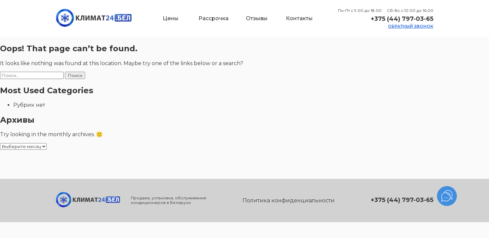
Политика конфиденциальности (289, 200)
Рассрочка (213, 18)
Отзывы (257, 18)
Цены (171, 18)
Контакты (299, 18)
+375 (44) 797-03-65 (402, 18)
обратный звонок (410, 26)
